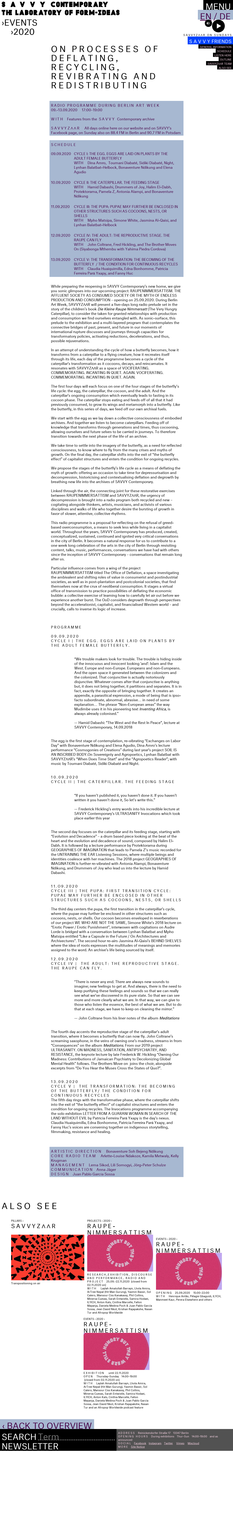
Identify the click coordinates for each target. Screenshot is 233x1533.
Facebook (140, 1524)
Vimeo (180, 1524)
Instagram (155, 1524)
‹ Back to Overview (47, 1505)
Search (19, 1517)
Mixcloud (193, 1524)
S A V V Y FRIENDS (210, 40)
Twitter (168, 1524)
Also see (225, 67)
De (225, 14)
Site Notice (138, 1528)
